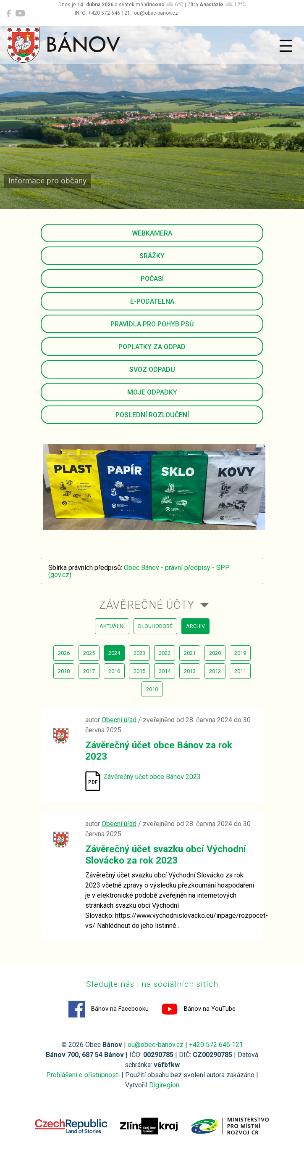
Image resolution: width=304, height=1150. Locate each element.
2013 (190, 671)
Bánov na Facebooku (108, 1009)
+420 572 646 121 (216, 1045)
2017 (89, 671)
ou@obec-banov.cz (155, 1045)
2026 (64, 653)
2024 (114, 653)
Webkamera (152, 233)
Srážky (152, 256)
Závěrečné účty (146, 605)
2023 (139, 653)
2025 (89, 653)
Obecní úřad (119, 720)
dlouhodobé (155, 626)
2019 (240, 653)
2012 (215, 671)
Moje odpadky (152, 392)
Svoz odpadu (152, 370)
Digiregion (164, 1085)
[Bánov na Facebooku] (8, 13)
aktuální (112, 626)
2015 (139, 671)
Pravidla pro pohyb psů (152, 324)
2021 (190, 653)
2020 (215, 653)
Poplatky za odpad (152, 347)
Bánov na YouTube (198, 1009)
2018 (64, 671)
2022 (164, 653)
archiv (195, 626)
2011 (240, 671)
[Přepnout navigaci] (286, 46)
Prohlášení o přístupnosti (83, 1075)
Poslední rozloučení (152, 415)
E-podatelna (152, 301)
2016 (114, 671)
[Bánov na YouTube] (20, 13)
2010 (152, 689)
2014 (164, 671)
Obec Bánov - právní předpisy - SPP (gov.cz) (139, 571)
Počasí (152, 279)
